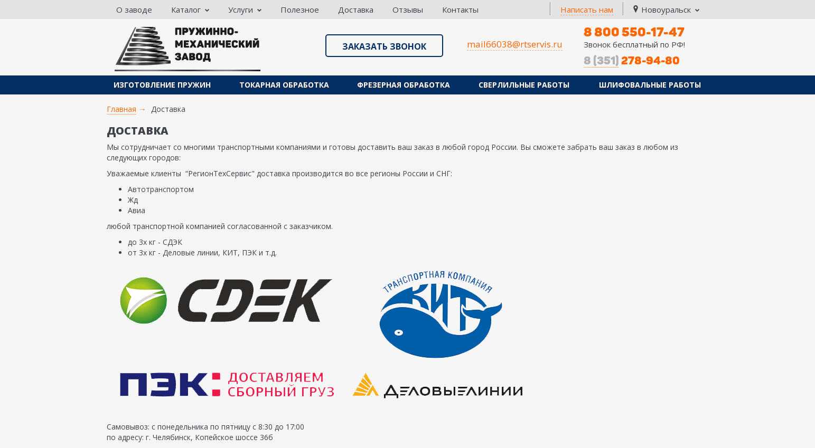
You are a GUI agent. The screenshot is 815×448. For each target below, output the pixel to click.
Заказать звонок (384, 46)
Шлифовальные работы (650, 85)
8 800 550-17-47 (634, 32)
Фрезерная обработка (403, 85)
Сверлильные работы (524, 85)
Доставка (355, 9)
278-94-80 (632, 61)
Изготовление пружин (162, 85)
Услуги (244, 9)
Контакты (460, 9)
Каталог (190, 9)
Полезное (299, 9)
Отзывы (407, 9)
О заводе (134, 9)
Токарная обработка (284, 85)
